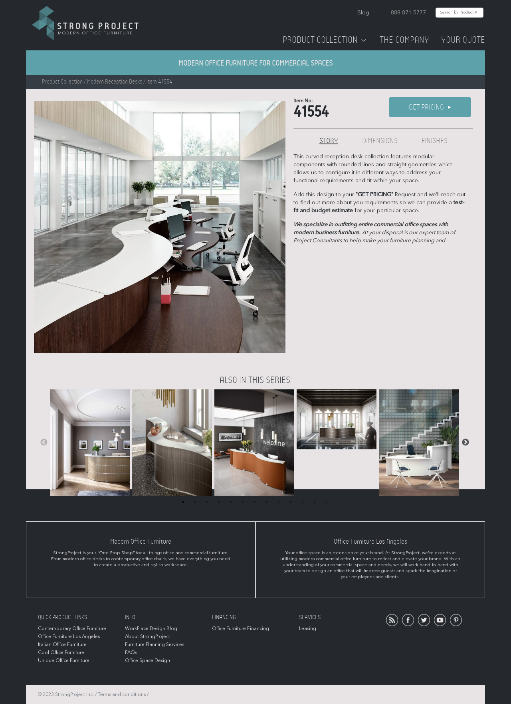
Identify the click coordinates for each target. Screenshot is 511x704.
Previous (44, 443)
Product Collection (325, 40)
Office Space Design (147, 660)
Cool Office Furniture (61, 652)
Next (465, 443)
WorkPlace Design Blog (151, 628)
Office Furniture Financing (240, 628)
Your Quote (463, 40)
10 (291, 502)
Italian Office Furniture (62, 644)
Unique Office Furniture (63, 660)
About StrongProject (147, 636)
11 (303, 502)
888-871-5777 (408, 12)
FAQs (131, 652)
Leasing (307, 628)
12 (315, 502)
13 (327, 502)
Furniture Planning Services (154, 644)
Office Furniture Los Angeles (69, 636)
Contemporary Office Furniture (72, 628)
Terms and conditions (122, 694)
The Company (404, 40)
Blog (363, 12)
